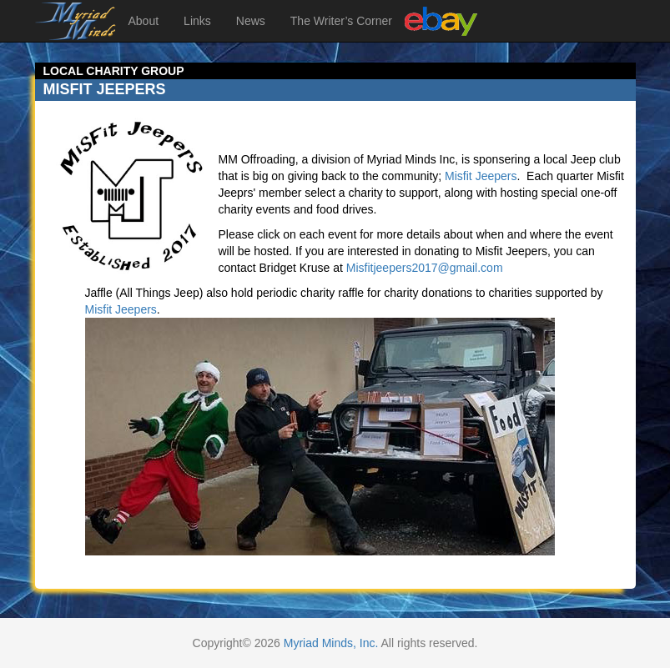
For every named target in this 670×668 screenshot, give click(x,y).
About (143, 21)
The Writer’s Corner (341, 21)
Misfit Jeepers (480, 176)
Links (197, 21)
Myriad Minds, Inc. (331, 643)
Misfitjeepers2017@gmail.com (424, 267)
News (250, 21)
